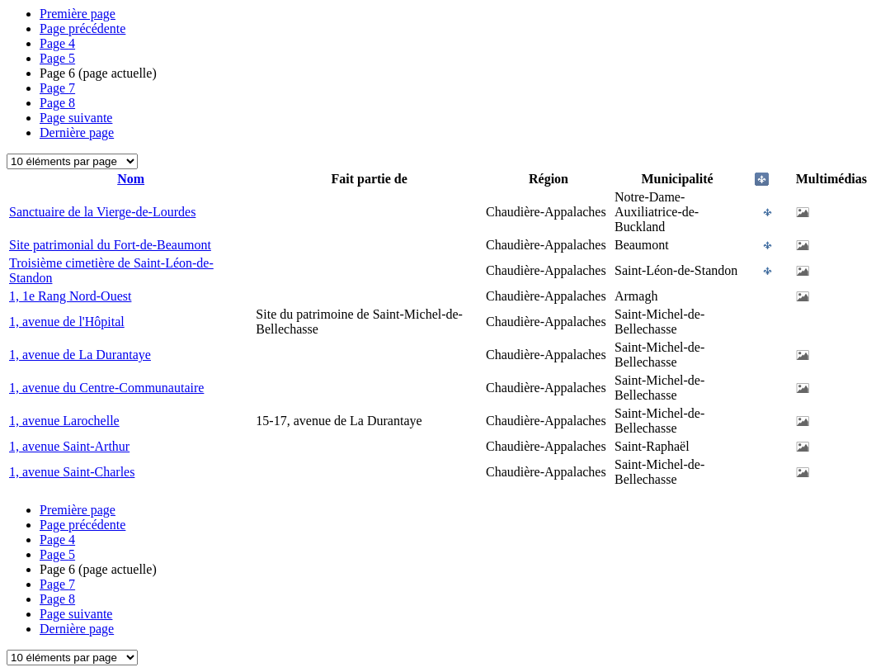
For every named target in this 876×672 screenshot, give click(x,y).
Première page (77, 14)
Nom (130, 179)
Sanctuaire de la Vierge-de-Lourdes (102, 212)
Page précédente (82, 28)
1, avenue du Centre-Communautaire (106, 388)
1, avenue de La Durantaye (80, 355)
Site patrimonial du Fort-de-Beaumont (110, 245)
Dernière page (77, 132)
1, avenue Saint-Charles (71, 472)
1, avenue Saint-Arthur (69, 446)
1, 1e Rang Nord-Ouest (70, 296)
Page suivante (76, 118)
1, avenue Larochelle (64, 421)
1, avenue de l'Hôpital (67, 322)
